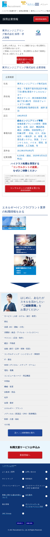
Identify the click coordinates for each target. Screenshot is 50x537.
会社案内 (28, 495)
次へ (25, 432)
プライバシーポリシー (11, 486)
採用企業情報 (23, 11)
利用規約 (28, 479)
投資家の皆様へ (29, 523)
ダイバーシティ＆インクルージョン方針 (34, 505)
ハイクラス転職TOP (9, 11)
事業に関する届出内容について (11, 496)
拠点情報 (5, 504)
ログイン (31, 4)
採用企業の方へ (20, 523)
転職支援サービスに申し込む (25, 61)
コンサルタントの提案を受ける (25, 189)
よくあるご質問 (8, 472)
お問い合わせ (30, 472)
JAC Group (6, 513)
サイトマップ (7, 479)
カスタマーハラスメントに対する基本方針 (35, 487)
